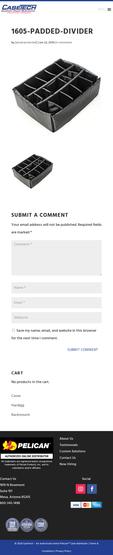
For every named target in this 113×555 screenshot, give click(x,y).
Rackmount (20, 415)
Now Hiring (68, 464)
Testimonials (69, 445)
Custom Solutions (72, 451)
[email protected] (26, 42)
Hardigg (17, 405)
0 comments (64, 42)
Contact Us (68, 458)
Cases (16, 396)
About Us (66, 439)
